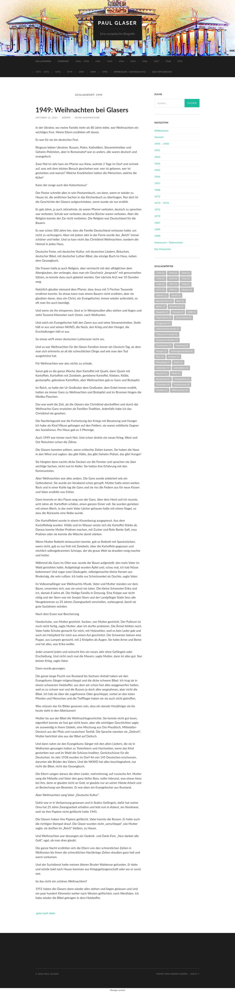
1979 (69, 72)
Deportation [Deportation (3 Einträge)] (163, 317)
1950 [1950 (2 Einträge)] (160, 278)
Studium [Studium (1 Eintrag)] (161, 390)
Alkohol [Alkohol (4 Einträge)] (186, 289)
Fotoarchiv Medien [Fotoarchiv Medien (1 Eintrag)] (167, 339)
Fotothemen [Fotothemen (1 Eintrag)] (163, 345)
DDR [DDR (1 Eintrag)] (192, 312)
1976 (58, 72)
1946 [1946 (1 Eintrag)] (173, 273)
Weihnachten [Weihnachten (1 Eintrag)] (180, 390)
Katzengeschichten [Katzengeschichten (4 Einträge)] (182, 351)
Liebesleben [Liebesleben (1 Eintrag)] (180, 367)
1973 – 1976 (42, 72)
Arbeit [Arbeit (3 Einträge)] (176, 295)
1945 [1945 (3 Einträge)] (160, 273)
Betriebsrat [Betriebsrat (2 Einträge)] (176, 306)
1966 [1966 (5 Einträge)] (160, 284)
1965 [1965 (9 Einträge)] (185, 278)
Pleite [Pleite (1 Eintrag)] (176, 373)
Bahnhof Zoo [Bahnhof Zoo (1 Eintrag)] (164, 301)
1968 (168, 61)
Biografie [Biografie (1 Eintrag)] (162, 312)
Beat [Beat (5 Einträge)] (180, 301)
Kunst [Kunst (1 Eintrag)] (178, 362)
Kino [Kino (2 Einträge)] (160, 356)
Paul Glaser (117, 23)
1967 (156, 61)
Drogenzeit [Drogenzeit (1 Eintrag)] (163, 323)
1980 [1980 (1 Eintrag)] (173, 289)
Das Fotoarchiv (162, 72)
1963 (109, 61)
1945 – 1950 (82, 61)
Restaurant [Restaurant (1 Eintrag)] (163, 379)
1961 (98, 61)
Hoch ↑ (195, 973)
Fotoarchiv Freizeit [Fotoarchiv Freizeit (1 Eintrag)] (167, 334)
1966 (144, 61)
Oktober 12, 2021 (46, 117)
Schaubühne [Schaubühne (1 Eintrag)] (182, 379)
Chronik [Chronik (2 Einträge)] (177, 312)
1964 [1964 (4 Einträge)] (173, 278)
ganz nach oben (46, 913)
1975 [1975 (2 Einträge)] (160, 289)
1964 (121, 61)
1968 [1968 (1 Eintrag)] (185, 284)
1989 (93, 72)
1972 (179, 61)
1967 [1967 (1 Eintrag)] (173, 284)
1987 (81, 72)
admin (66, 117)
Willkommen (43, 61)
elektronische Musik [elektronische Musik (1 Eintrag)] (167, 328)
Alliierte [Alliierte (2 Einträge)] (161, 295)
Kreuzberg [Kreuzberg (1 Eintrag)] (163, 362)
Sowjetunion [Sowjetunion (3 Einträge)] (181, 384)
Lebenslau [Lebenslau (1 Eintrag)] (162, 367)
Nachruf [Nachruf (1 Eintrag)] (161, 373)
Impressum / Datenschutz (130, 72)
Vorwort (63, 61)
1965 (133, 61)
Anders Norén (178, 973)
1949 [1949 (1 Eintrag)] (185, 273)
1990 (104, 72)
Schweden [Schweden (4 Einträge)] (163, 384)
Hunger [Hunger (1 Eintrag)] (161, 351)
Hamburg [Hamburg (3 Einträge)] (182, 345)
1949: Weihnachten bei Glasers (84, 109)
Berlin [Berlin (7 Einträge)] (160, 306)
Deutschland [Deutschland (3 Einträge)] (183, 317)
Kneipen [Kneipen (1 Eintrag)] (173, 356)
